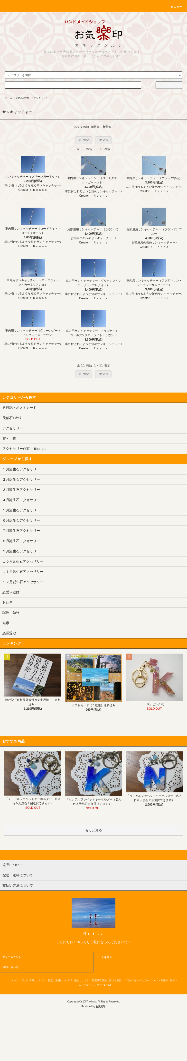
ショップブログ (84, 985)
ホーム (8, 98)
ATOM (107, 985)
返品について (81, 980)
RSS (99, 985)
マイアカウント (11, 957)
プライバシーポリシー (137, 980)
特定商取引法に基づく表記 (106, 980)
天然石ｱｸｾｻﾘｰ (23, 98)
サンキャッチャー (43, 98)
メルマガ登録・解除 (164, 980)
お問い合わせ (10, 967)
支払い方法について (33, 980)
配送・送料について (59, 980)
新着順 (107, 127)
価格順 (95, 127)
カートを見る (104, 957)
